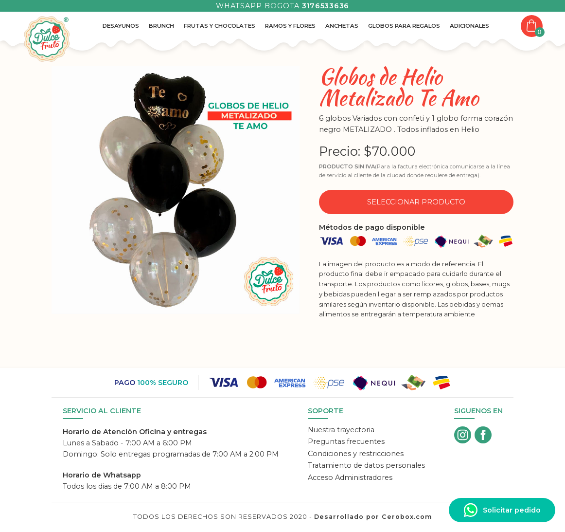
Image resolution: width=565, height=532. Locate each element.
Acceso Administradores (350, 477)
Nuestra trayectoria (341, 429)
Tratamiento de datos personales (366, 465)
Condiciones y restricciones (356, 453)
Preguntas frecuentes (346, 441)
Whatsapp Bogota (282, 5)
